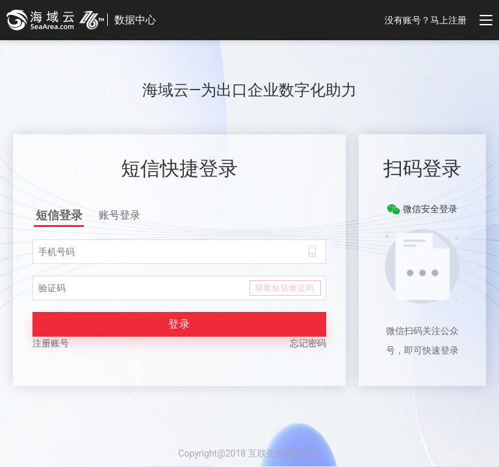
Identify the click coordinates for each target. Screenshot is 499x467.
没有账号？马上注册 (426, 20)
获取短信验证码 (284, 288)
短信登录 (59, 215)
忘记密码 (308, 343)
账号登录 (119, 215)
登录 (179, 324)
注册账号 (50, 343)
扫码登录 (422, 168)
